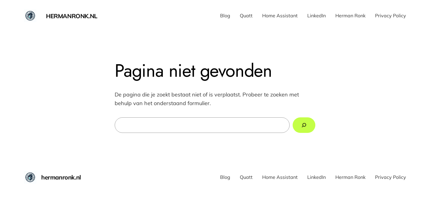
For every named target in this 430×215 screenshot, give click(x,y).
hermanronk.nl (71, 16)
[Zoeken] (304, 125)
